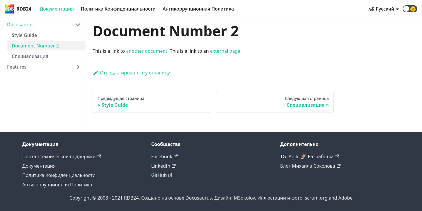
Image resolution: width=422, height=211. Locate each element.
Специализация (30, 56)
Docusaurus (20, 24)
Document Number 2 (35, 45)
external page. (226, 51)
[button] (410, 8)
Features (16, 67)
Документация (57, 9)
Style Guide (24, 35)
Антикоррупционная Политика (198, 9)
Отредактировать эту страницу (131, 72)
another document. (147, 51)
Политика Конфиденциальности (118, 9)
